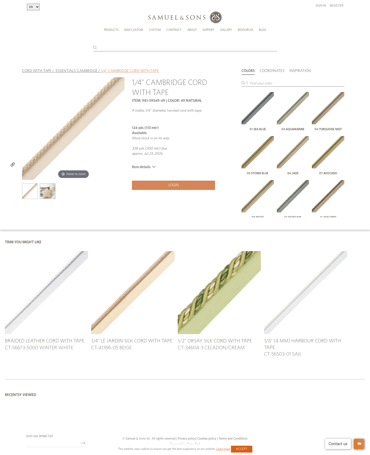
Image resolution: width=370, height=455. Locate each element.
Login (173, 183)
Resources (245, 29)
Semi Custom (133, 29)
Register (336, 5)
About (192, 29)
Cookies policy (206, 437)
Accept (241, 449)
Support (209, 29)
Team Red (193, 442)
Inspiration (300, 69)
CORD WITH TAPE (36, 69)
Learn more (223, 448)
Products (111, 29)
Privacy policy (187, 437)
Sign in (321, 5)
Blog (262, 29)
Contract (174, 29)
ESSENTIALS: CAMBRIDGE (77, 69)
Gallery (226, 29)
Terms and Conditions (233, 437)
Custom (155, 29)
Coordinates (272, 69)
